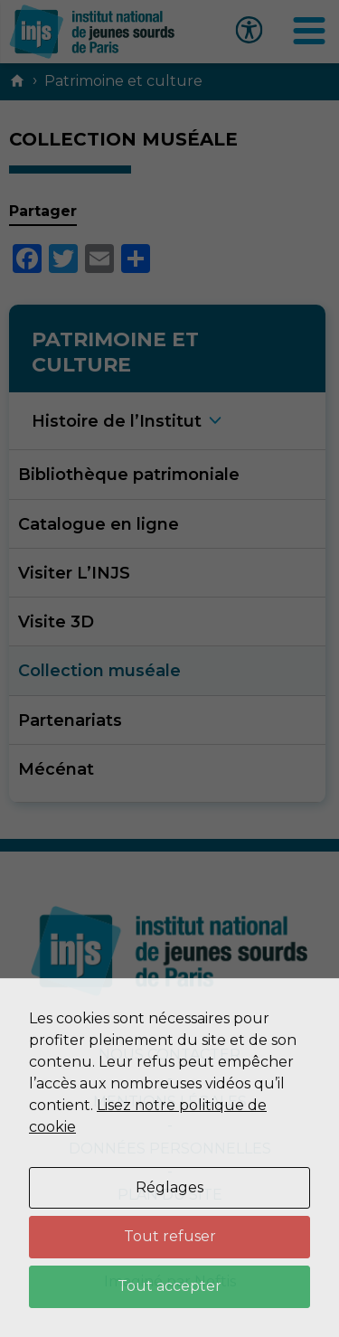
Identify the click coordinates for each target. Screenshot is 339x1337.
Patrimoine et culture (123, 80)
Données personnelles (170, 1148)
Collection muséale (99, 670)
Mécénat (56, 768)
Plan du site (170, 1194)
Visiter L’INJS (74, 572)
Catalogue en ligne (98, 523)
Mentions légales (170, 1101)
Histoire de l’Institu (117, 420)
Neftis (215, 1281)
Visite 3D (56, 621)
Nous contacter (169, 1054)
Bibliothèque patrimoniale (129, 474)
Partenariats (70, 720)
